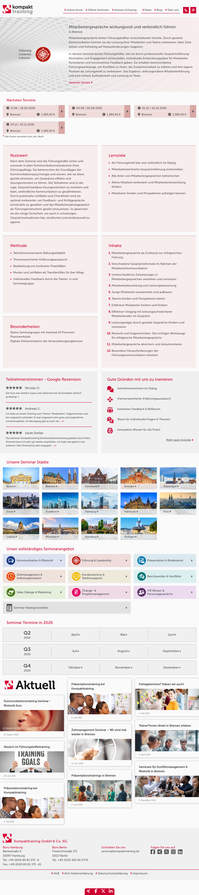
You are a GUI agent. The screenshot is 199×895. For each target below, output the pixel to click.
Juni (172, 635)
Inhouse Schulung (124, 10)
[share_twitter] (103, 891)
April (75, 635)
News (146, 10)
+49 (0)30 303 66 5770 (73, 860)
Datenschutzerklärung (112, 873)
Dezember (171, 667)
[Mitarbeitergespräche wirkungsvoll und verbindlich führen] (186, 10)
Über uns (172, 10)
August (124, 651)
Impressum (139, 873)
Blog (158, 10)
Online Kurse (73, 10)
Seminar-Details (80, 82)
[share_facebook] (96, 891)
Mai (123, 635)
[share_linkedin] (110, 891)
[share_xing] (88, 891)
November (123, 667)
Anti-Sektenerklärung (77, 873)
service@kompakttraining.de (120, 851)
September (172, 651)
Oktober (75, 667)
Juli (75, 651)
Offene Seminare (97, 10)
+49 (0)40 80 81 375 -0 (23, 860)
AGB (55, 873)
